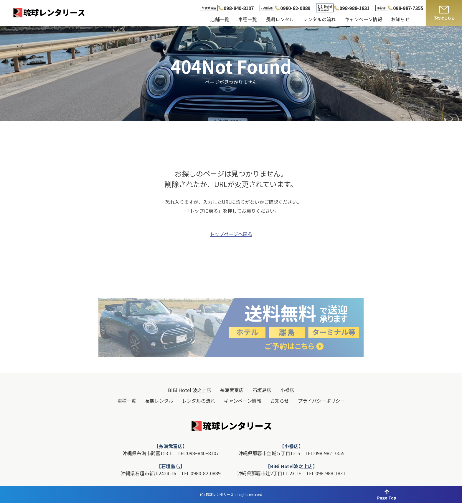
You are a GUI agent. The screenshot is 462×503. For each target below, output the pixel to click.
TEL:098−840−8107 (198, 453)
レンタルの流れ (319, 19)
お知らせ (400, 19)
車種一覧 (247, 19)
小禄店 (287, 390)
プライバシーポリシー (321, 400)
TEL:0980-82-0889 (201, 473)
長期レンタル (280, 19)
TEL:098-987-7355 (324, 453)
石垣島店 (262, 390)
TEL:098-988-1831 (326, 473)
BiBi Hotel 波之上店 (189, 390)
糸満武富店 (232, 390)
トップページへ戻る (231, 234)
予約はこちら (444, 17)
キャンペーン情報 (363, 19)
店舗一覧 (219, 19)
